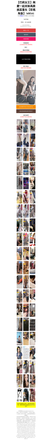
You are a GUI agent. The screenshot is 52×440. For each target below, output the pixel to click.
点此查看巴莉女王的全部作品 (26, 107)
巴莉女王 (22, 15)
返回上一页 (26, 30)
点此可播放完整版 (26, 59)
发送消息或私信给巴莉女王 (26, 111)
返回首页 (26, 34)
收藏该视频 (26, 39)
